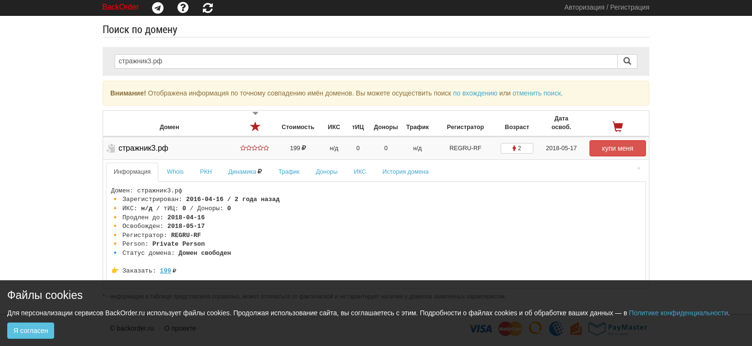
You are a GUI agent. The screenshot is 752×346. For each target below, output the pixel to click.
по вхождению (475, 93)
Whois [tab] (175, 171)
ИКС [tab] (360, 171)
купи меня (617, 148)
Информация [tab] (132, 171)
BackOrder (120, 7)
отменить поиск (537, 93)
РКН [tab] (206, 171)
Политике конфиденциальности (678, 313)
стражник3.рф (143, 148)
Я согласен (30, 330)
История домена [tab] (405, 171)
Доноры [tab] (327, 171)
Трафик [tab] (288, 171)
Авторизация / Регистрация (606, 7)
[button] (157, 7)
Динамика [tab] (245, 171)
